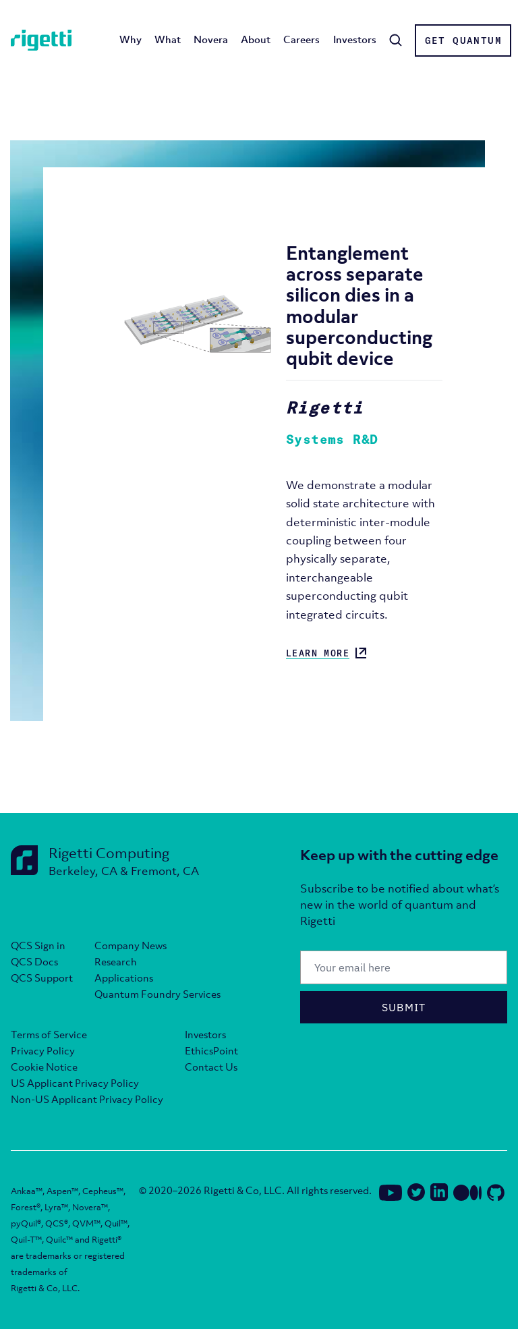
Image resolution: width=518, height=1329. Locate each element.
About (255, 39)
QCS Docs (34, 961)
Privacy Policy (43, 1050)
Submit (404, 1007)
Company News (130, 945)
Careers (301, 39)
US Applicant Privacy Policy (75, 1083)
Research (115, 961)
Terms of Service (49, 1034)
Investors (354, 39)
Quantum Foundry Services (157, 993)
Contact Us (211, 1066)
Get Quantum (463, 40)
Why (130, 39)
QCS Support (42, 977)
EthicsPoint (211, 1050)
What (167, 39)
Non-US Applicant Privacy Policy (87, 1099)
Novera (211, 39)
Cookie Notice (44, 1066)
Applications (123, 977)
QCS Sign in (38, 945)
